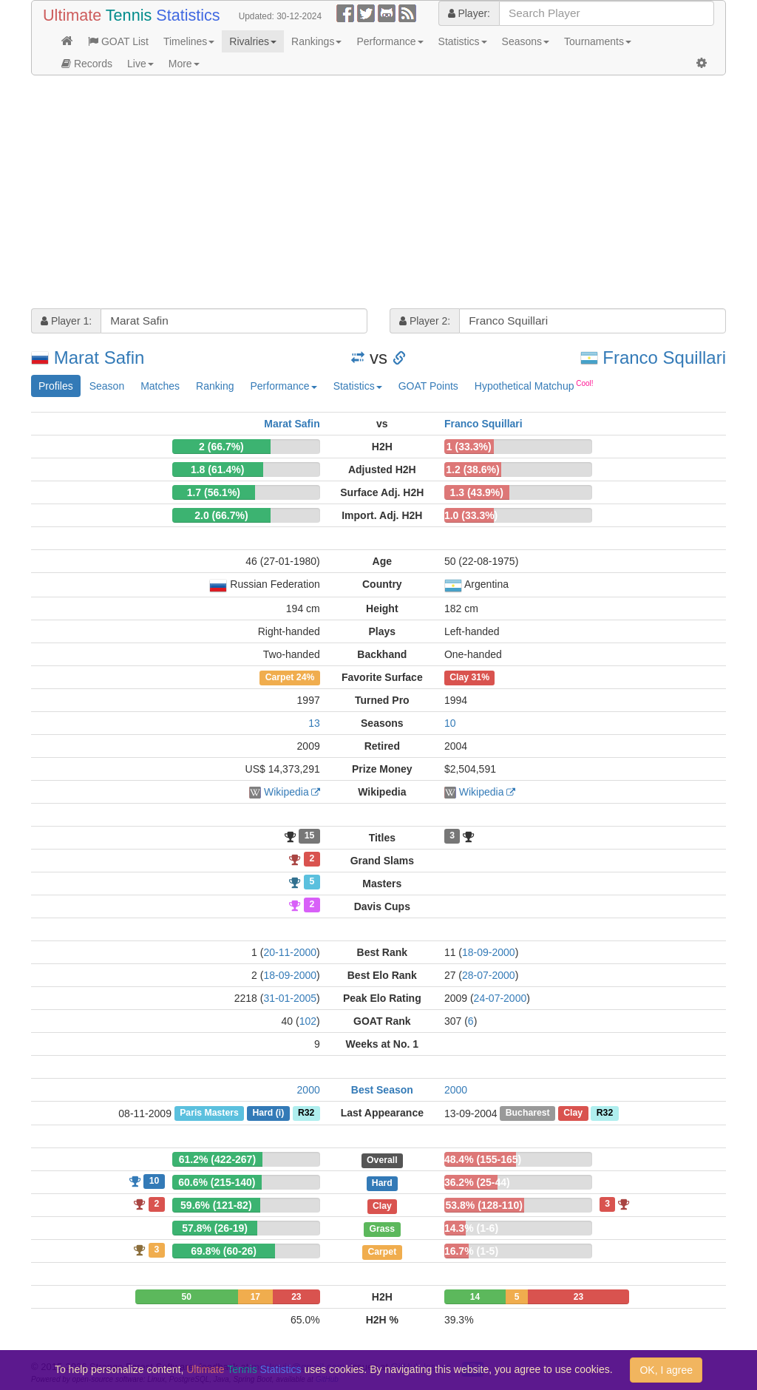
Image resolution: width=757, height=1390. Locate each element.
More (184, 64)
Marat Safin (99, 357)
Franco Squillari (664, 357)
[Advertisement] (378, 193)
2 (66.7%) (221, 446)
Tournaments (597, 41)
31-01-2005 (289, 998)
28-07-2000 (488, 975)
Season (106, 386)
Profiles (55, 386)
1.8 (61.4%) (217, 469)
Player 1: (66, 321)
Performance (389, 41)
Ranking (215, 386)
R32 (306, 1113)
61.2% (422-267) (217, 1159)
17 (255, 1297)
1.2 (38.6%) (472, 469)
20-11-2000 (289, 952)
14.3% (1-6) (471, 1228)
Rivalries (252, 41)
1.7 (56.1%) (213, 492)
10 (450, 723)
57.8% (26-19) (215, 1228)
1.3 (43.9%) (476, 492)
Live (140, 64)
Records (86, 64)
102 (307, 1021)
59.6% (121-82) (216, 1205)
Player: (469, 13)
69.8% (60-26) (224, 1251)
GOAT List (118, 41)
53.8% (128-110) (484, 1205)
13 (314, 723)
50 (186, 1297)
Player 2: (424, 321)
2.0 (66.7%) (221, 515)
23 (296, 1297)
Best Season (382, 1090)
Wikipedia (286, 792)
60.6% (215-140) (216, 1182)
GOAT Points (428, 386)
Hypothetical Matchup (534, 385)
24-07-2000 (500, 998)
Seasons (525, 41)
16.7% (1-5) (471, 1251)
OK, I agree (666, 1370)
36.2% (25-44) (477, 1182)
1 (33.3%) (469, 446)
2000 (308, 1090)
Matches (160, 386)
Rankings (316, 41)
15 (310, 836)
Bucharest (528, 1113)
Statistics (462, 41)
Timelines (188, 41)
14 (475, 1297)
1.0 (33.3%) (471, 515)
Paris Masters (209, 1113)
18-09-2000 (488, 952)
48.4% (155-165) (482, 1159)
